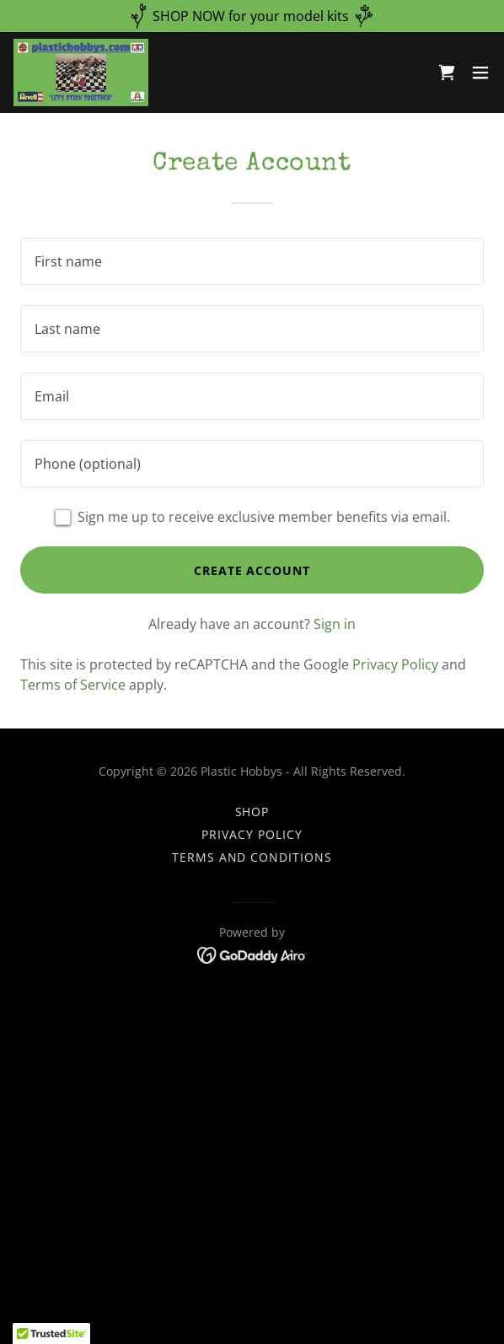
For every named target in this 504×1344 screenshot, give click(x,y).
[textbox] (252, 261)
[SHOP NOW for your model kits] (252, 16)
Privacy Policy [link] (395, 664)
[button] (480, 72)
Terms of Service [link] (73, 684)
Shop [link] (252, 812)
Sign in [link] (335, 624)
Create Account (252, 570)
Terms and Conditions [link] (252, 857)
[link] (80, 72)
